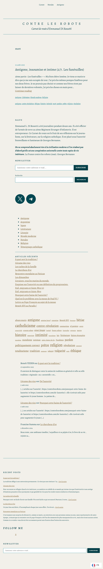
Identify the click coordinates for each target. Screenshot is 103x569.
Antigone (18, 97)
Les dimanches (22, 277)
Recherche (19, 175)
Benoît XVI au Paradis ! (26, 305)
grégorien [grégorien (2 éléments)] (73, 330)
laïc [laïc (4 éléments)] (58, 335)
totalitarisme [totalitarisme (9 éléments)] (22, 351)
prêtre (65, 103)
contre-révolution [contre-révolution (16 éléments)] (47, 326)
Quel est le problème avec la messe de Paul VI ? (36, 298)
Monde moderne (35, 97)
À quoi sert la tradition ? (26, 259)
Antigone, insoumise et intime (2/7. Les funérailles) (49, 69)
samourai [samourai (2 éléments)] (79, 346)
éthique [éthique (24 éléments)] (76, 350)
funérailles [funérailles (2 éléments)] (66, 330)
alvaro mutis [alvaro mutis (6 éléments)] (21, 320)
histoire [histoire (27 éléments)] (20, 334)
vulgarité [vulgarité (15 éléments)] (60, 351)
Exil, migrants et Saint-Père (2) (29, 288)
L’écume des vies (22, 263)
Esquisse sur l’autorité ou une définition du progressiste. (41, 284)
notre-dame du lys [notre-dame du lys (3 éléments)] (48, 340)
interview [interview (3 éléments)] (30, 335)
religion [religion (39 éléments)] (56, 345)
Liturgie (24, 232)
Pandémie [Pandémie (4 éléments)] (60, 340)
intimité (49, 103)
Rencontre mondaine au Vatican (30, 273)
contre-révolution (28, 103)
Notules (24, 239)
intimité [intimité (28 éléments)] (41, 334)
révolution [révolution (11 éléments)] (69, 345)
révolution (77, 103)
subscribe (81, 168)
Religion (45, 97)
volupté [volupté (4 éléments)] (51, 351)
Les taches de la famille (25, 266)
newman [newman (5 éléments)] (37, 339)
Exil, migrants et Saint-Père (28, 291)
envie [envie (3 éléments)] (81, 326)
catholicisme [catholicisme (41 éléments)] (25, 325)
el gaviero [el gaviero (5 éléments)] (74, 326)
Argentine (25, 221)
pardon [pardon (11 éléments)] (69, 340)
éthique (37, 103)
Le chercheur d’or (23, 270)
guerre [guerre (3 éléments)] (79, 330)
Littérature (26, 97)
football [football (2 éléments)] (48, 330)
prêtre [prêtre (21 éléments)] (45, 345)
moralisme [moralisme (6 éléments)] (27, 339)
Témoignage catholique (32, 246)
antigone (18, 103)
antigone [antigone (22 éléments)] (34, 320)
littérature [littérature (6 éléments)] (65, 335)
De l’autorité (46, 381)
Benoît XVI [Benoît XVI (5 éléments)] (64, 320)
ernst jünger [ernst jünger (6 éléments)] (39, 330)
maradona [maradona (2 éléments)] (18, 340)
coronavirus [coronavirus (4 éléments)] (64, 326)
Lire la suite (63, 481)
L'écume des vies (28, 381)
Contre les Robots (52, 23)
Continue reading (23, 90)
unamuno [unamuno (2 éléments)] (44, 351)
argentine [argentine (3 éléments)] (55, 320)
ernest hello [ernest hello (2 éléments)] (18, 330)
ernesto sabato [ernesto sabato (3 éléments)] (28, 330)
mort (54, 103)
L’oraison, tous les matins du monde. (32, 280)
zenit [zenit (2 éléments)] (67, 351)
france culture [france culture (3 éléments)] (57, 330)
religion (70, 103)
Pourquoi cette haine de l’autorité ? (31, 295)
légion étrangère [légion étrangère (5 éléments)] (78, 335)
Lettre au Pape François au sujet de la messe (35, 302)
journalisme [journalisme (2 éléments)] (52, 336)
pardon (59, 103)
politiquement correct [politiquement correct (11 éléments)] (27, 345)
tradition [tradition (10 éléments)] (35, 351)
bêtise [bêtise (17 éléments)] (80, 320)
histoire (43, 103)
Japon (23, 225)
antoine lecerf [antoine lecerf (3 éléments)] (46, 320)
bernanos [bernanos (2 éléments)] (73, 320)
